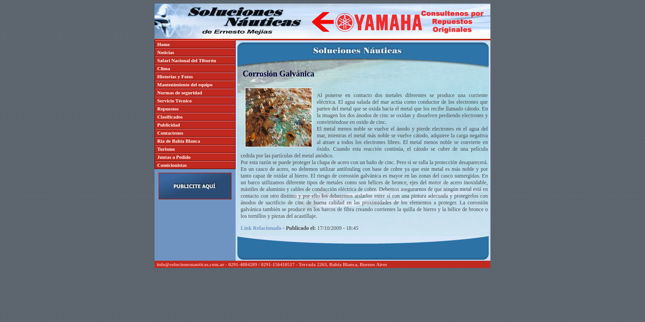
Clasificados (170, 116)
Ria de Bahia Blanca (178, 141)
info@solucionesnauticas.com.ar (190, 264)
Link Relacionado (261, 228)
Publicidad (168, 124)
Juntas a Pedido (174, 157)
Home (163, 44)
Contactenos (170, 133)
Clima (163, 68)
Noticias (165, 52)
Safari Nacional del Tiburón (186, 60)
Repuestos (168, 108)
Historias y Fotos (175, 76)
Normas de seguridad (179, 92)
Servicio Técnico (174, 100)
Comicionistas (172, 165)
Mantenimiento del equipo (184, 84)
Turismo (166, 149)
